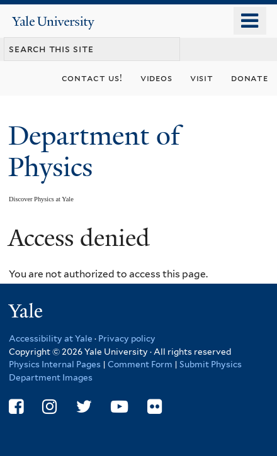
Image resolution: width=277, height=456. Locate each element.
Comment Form (140, 364)
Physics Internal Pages (55, 364)
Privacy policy (126, 338)
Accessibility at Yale (51, 338)
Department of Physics (94, 151)
